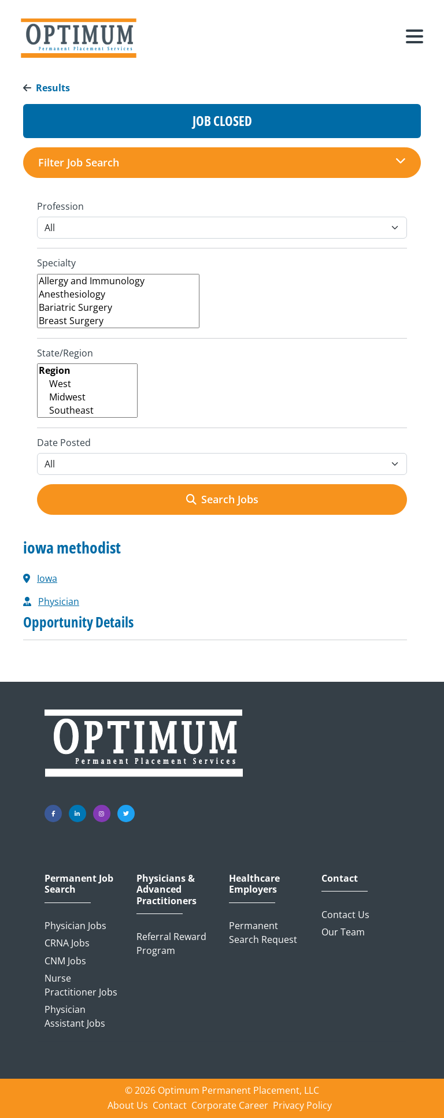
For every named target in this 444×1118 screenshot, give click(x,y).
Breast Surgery (118, 321)
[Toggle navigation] (414, 38)
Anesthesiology (118, 294)
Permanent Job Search (79, 884)
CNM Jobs (65, 960)
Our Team (343, 932)
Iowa (47, 578)
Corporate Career (229, 1105)
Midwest (87, 397)
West (87, 384)
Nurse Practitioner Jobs (81, 985)
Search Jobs (222, 499)
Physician (58, 601)
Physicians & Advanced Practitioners (166, 890)
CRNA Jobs (67, 943)
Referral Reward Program (171, 943)
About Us (128, 1105)
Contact (339, 878)
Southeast (87, 410)
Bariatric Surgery (118, 307)
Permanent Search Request (263, 932)
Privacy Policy (302, 1105)
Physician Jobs (75, 925)
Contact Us (345, 914)
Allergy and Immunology (118, 281)
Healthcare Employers (254, 884)
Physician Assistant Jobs (75, 1016)
